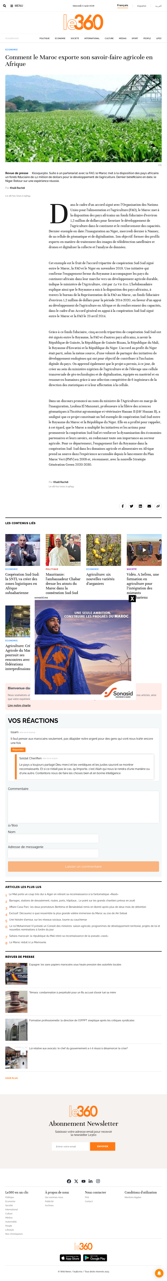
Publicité (49, 1201)
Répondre (18, 749)
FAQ (87, 1197)
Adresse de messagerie (25, 847)
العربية (158, 5)
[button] (159, 1273)
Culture (109, 38)
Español (141, 5)
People (147, 38)
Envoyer (102, 1146)
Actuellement (12, 38)
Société (75, 38)
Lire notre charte (19, 705)
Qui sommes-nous (54, 1197)
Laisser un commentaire (83, 866)
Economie (60, 38)
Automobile (11, 1222)
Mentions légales (133, 1197)
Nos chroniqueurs (14, 1234)
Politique (45, 38)
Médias (122, 38)
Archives (49, 1205)
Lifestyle (161, 38)
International (91, 38)
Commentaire (18, 789)
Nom (11, 832)
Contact (89, 1201)
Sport (135, 38)
